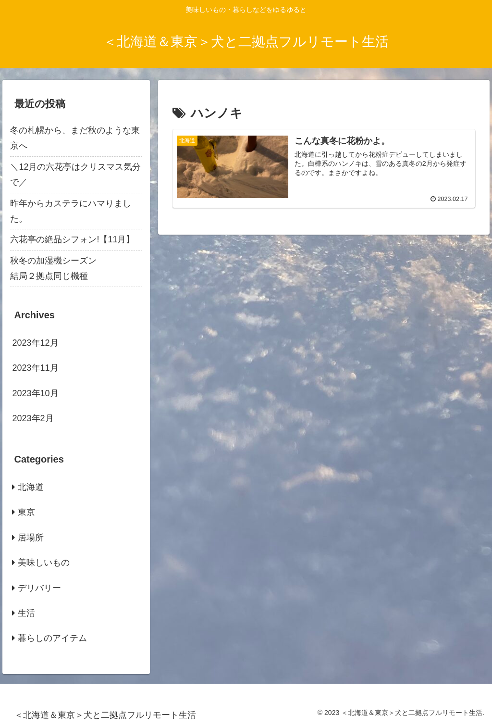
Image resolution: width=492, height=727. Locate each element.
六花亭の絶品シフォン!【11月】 (72, 239)
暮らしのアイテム (52, 638)
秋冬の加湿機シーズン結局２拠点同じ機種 (53, 268)
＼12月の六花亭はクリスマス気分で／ (75, 174)
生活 (26, 613)
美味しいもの (44, 562)
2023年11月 (35, 368)
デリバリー (39, 588)
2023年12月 (35, 343)
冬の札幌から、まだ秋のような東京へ (75, 137)
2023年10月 (35, 393)
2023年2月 (32, 418)
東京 (26, 512)
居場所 (31, 537)
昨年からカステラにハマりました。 (70, 211)
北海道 (31, 487)
